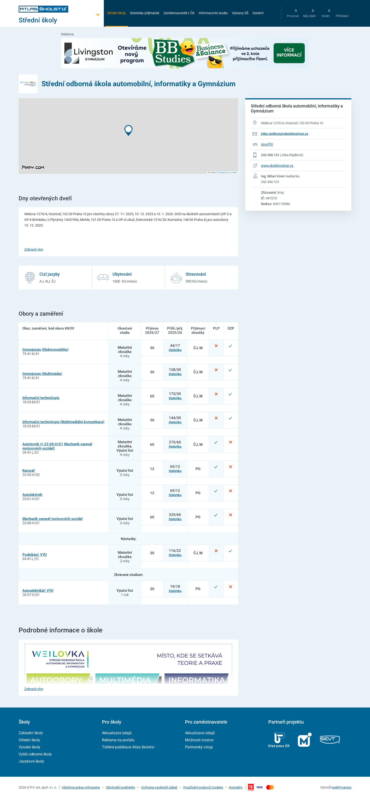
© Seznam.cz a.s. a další (227, 173)
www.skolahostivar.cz (277, 165)
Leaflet (212, 173)
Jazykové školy (31, 761)
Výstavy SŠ (240, 13)
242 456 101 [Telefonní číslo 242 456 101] (270, 155)
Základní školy (31, 733)
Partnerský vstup (199, 747)
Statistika (175, 350)
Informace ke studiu (213, 13)
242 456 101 (270, 182)
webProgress (341, 787)
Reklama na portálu (118, 740)
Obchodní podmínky (120, 787)
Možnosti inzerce (199, 740)
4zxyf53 (267, 144)
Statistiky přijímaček (144, 13)
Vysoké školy (29, 747)
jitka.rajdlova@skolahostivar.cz (284, 134)
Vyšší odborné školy (35, 754)
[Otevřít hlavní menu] (61, 20)
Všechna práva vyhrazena (81, 787)
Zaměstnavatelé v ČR (179, 13)
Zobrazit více (33, 249)
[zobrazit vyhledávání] (272, 13)
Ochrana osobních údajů (159, 787)
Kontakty (236, 787)
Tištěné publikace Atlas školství (128, 747)
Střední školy (116, 13)
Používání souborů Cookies (203, 787)
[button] (128, 130)
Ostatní (257, 13)
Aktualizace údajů (117, 733)
